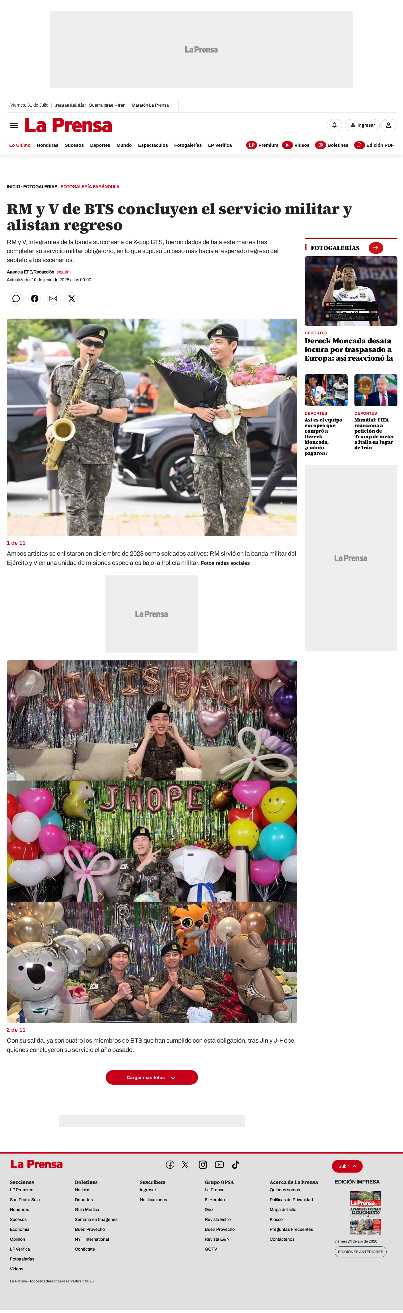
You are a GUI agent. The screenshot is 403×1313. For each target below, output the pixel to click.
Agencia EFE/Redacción (39, 272)
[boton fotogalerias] (376, 247)
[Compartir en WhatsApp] (16, 298)
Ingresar (366, 125)
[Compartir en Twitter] (72, 298)
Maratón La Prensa (150, 105)
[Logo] (53, 125)
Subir (347, 1166)
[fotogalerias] (335, 247)
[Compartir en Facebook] (34, 298)
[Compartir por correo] (53, 298)
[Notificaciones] (334, 125)
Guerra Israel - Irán (107, 105)
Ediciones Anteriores (360, 1252)
